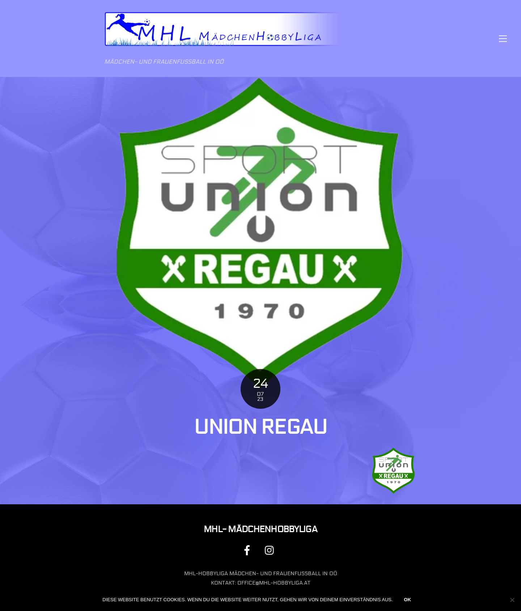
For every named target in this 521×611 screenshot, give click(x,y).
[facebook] (248, 550)
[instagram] (271, 550)
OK (407, 599)
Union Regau (260, 427)
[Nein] (512, 599)
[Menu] (503, 38)
